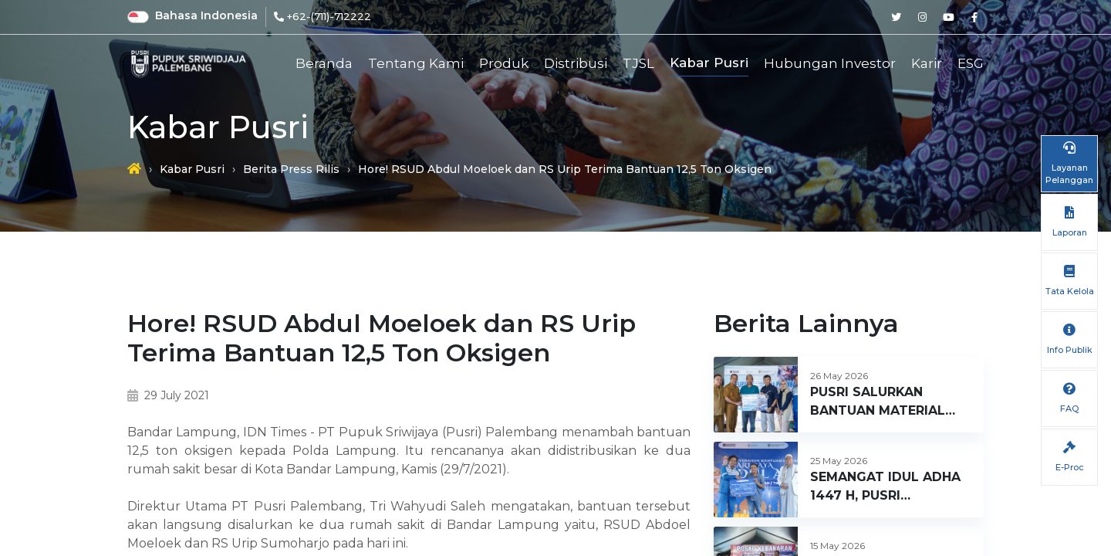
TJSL (638, 63)
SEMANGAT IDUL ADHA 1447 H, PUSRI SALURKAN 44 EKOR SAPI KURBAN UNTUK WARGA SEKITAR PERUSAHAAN (885, 487)
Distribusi (575, 63)
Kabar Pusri (709, 62)
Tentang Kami (416, 63)
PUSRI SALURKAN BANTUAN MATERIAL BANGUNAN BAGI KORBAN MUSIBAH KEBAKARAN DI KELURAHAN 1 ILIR (877, 402)
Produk (503, 63)
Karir (926, 63)
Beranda (324, 63)
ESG (970, 63)
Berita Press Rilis (291, 169)
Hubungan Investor (830, 63)
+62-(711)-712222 (329, 16)
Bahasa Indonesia (206, 15)
